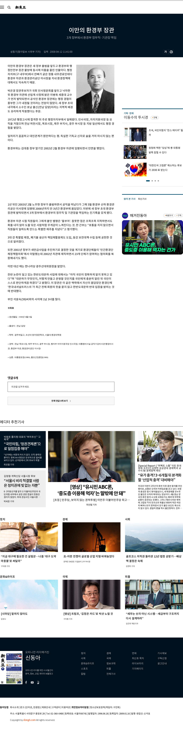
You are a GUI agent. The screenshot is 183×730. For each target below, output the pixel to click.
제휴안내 (46, 707)
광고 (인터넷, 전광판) (30, 707)
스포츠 (84, 668)
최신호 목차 (138, 658)
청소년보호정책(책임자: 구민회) (105, 707)
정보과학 (111, 663)
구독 (155, 117)
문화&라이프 (87, 663)
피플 (108, 668)
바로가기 (169, 215)
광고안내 (162, 663)
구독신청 (162, 658)
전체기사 (111, 673)
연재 (134, 653)
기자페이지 (137, 668)
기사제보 (162, 653)
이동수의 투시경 (136, 117)
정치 (83, 653)
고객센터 (56, 707)
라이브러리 (137, 663)
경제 (108, 653)
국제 (108, 658)
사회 (83, 658)
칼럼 (83, 673)
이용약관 (66, 707)
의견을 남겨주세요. (20, 386)
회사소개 (14, 707)
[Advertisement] (44, 176)
